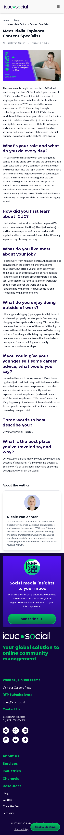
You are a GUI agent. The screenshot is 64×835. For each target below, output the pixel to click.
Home (6, 20)
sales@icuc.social (14, 702)
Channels (11, 779)
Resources (12, 786)
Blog (16, 20)
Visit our (17, 687)
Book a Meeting (45, 827)
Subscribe (32, 619)
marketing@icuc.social (14, 716)
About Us (11, 756)
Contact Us (11, 709)
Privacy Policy (21, 829)
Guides (7, 799)
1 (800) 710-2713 (14, 720)
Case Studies (11, 806)
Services (10, 764)
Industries (12, 771)
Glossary (8, 813)
